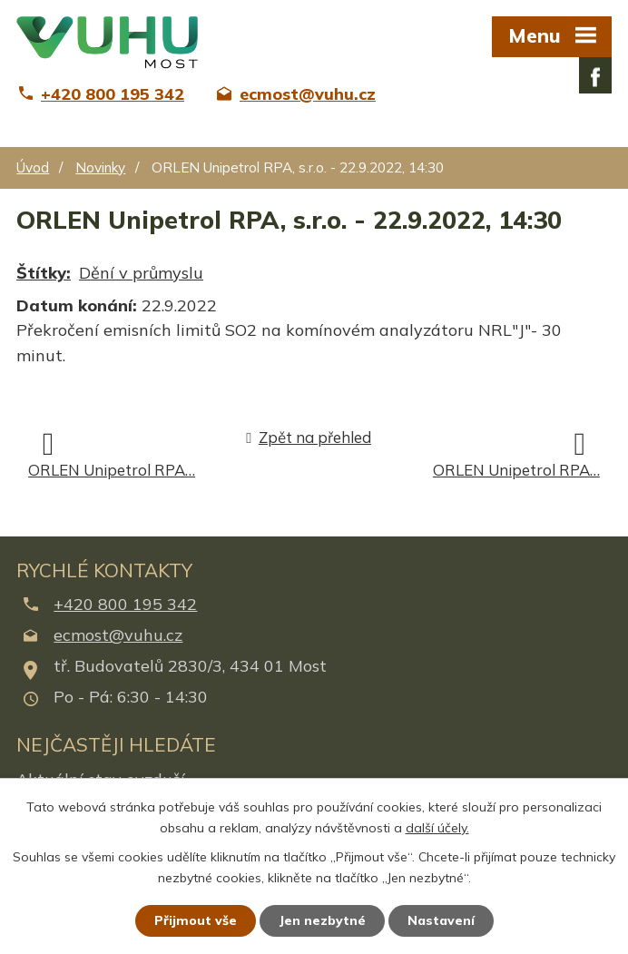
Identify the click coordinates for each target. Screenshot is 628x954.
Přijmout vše (195, 920)
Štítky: (43, 272)
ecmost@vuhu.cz (118, 635)
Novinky (100, 167)
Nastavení (441, 920)
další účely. (437, 828)
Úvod (32, 167)
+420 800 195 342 (125, 604)
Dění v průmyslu (141, 272)
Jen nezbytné (322, 920)
